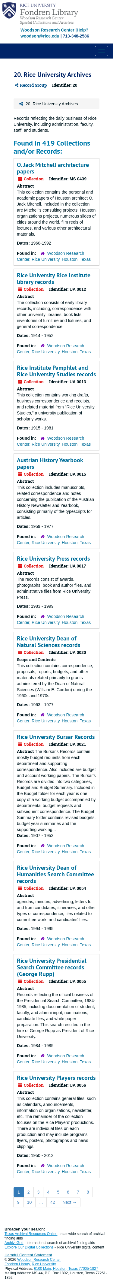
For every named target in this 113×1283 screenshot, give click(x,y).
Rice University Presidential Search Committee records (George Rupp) (51, 967)
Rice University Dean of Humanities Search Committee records (55, 874)
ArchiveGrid (14, 1243)
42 (52, 1202)
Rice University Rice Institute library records (53, 278)
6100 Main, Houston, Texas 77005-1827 (66, 1268)
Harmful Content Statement (28, 1255)
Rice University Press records (53, 558)
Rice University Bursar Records (56, 737)
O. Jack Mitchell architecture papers (53, 168)
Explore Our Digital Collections (29, 1247)
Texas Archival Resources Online (31, 1234)
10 (29, 1202)
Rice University (44, 1264)
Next (70, 1202)
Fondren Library (17, 1264)
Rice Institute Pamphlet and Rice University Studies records (56, 371)
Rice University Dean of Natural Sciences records (48, 641)
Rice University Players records (56, 1078)
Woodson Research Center (47, 30)
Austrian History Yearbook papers (50, 463)
